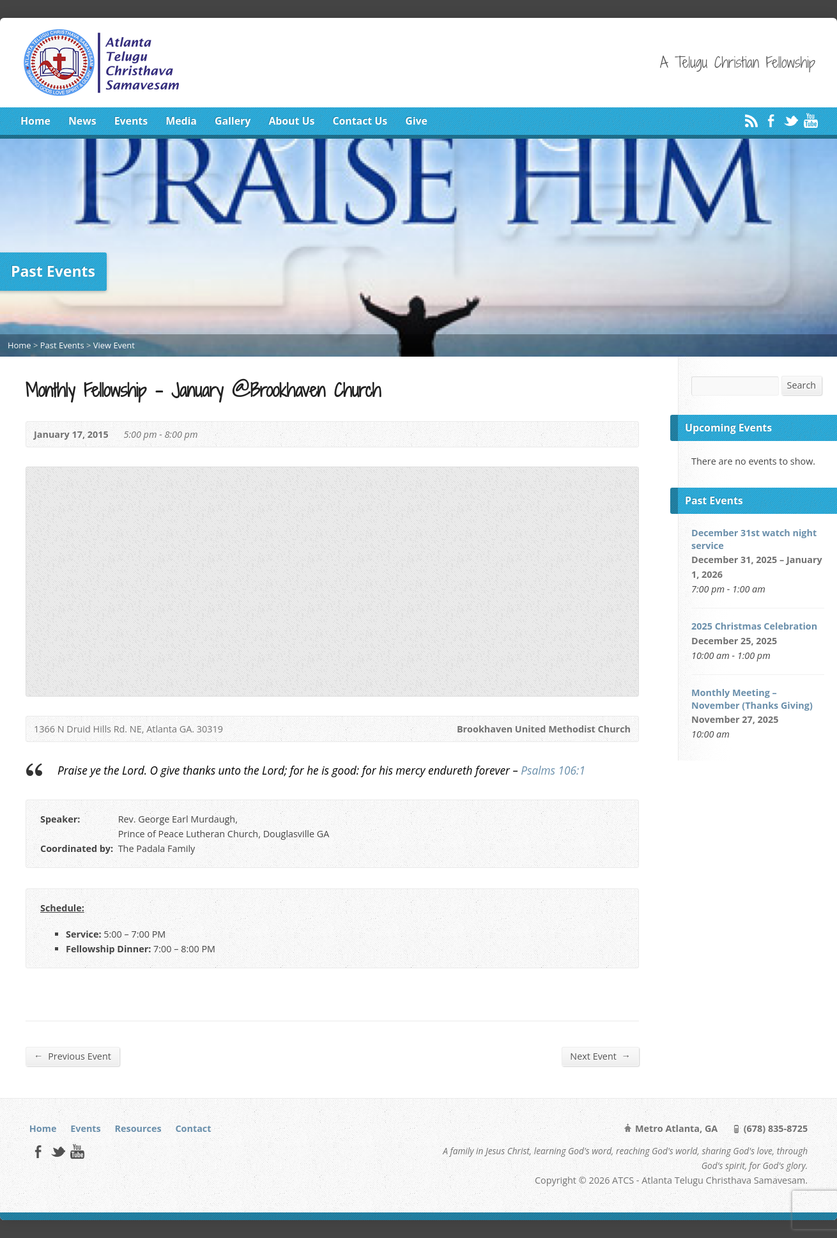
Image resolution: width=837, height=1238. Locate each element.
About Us (291, 121)
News (82, 121)
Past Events (62, 345)
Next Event (600, 1055)
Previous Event (72, 1055)
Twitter (790, 120)
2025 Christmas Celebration (754, 626)
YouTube (810, 120)
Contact (193, 1128)
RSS (751, 120)
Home (35, 121)
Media (181, 121)
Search (802, 385)
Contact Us (359, 121)
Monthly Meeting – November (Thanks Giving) (752, 698)
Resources (138, 1128)
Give (416, 121)
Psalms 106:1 (553, 770)
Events (131, 121)
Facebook (771, 120)
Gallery (232, 121)
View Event (114, 345)
